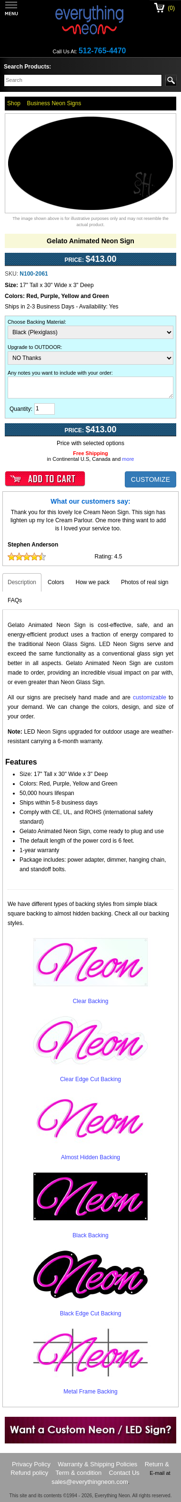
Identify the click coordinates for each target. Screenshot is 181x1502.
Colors (56, 582)
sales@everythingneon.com (89, 1481)
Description (22, 582)
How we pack (93, 582)
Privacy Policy (31, 1464)
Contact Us (124, 1472)
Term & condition (78, 1472)
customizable (149, 697)
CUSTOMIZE (150, 479)
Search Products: (27, 66)
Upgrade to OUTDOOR (34, 347)
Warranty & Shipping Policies (97, 1464)
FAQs (15, 600)
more (128, 459)
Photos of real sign (144, 582)
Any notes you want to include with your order (59, 373)
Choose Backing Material (36, 322)
